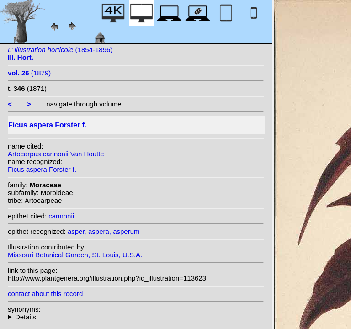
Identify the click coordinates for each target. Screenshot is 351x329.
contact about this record (45, 293)
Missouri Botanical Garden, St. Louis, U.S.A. (75, 255)
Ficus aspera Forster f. (42, 169)
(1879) (29, 73)
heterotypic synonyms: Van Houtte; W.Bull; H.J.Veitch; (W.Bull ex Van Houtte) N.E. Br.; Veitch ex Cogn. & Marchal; (136, 317)
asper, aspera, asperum (104, 231)
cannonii (61, 216)
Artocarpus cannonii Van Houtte (56, 154)
